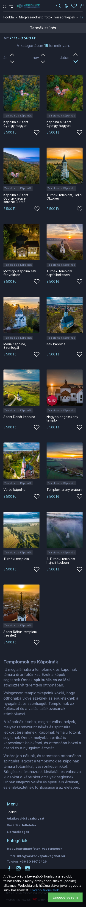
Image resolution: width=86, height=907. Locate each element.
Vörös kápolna (14, 489)
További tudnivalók (44, 890)
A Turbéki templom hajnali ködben (61, 560)
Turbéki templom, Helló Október (64, 196)
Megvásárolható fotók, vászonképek (47, 17)
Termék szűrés (43, 28)
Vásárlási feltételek (21, 825)
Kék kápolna (56, 344)
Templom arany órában (64, 489)
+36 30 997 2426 (33, 861)
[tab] (43, 804)
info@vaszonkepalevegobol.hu (41, 856)
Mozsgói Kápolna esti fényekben (19, 272)
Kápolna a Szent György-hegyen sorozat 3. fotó (15, 198)
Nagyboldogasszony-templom (63, 418)
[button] (59, 5)
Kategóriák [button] (17, 840)
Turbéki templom (16, 559)
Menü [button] (12, 804)
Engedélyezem (65, 897)
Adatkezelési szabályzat (25, 818)
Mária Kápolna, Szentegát (14, 345)
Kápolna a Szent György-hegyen (15, 123)
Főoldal (8, 17)
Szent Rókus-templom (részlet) (20, 633)
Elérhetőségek (18, 832)
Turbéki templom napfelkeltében (59, 272)
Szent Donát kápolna (19, 417)
